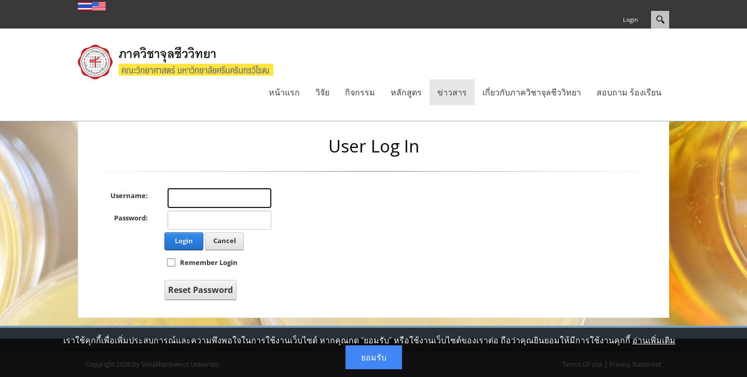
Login (630, 19)
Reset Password (200, 290)
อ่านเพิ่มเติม (653, 340)
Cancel (224, 240)
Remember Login (209, 262)
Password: (131, 217)
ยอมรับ (373, 357)
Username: (129, 195)
